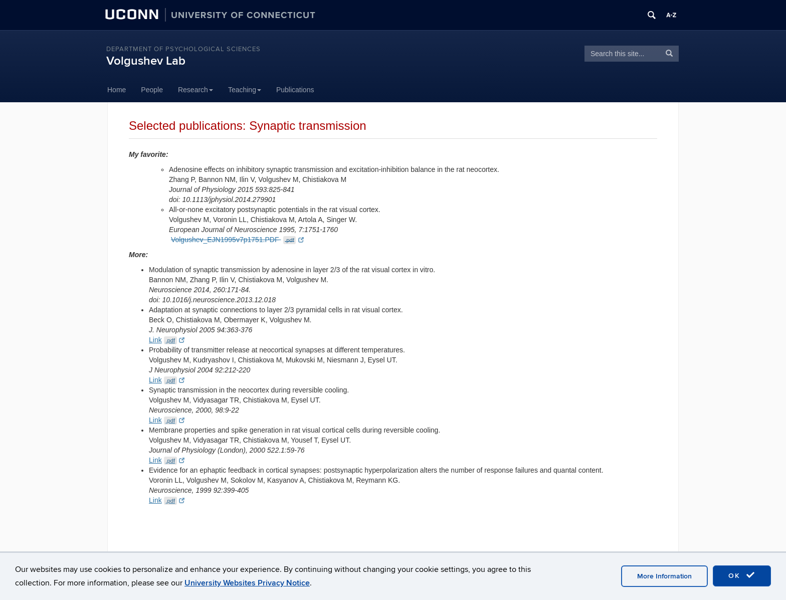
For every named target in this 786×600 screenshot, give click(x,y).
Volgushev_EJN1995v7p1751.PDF (237, 240)
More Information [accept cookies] (664, 576)
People (152, 90)
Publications (295, 90)
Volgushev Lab (145, 61)
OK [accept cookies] (741, 575)
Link (166, 340)
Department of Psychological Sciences (183, 49)
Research (195, 90)
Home (116, 90)
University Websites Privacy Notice (247, 583)
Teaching (244, 90)
